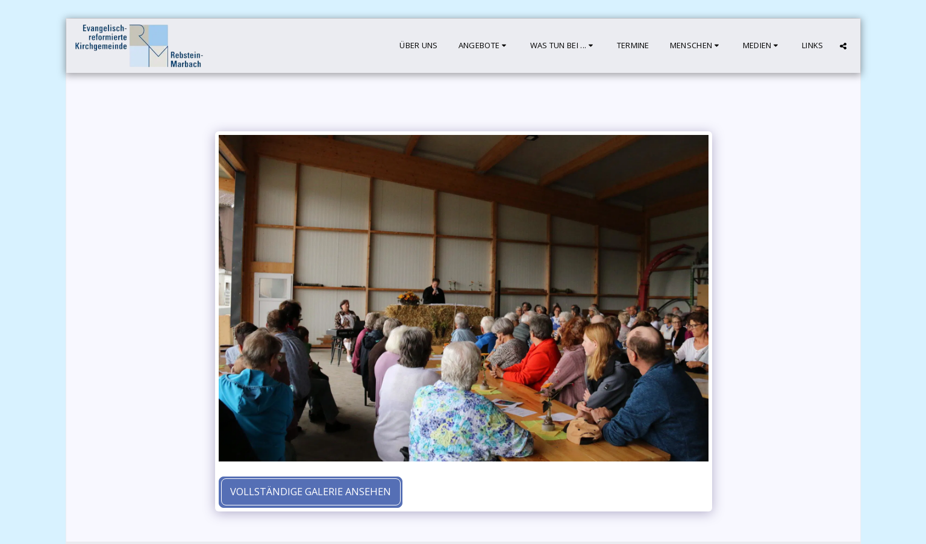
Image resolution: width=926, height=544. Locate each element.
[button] (484, 45)
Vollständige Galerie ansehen (310, 491)
